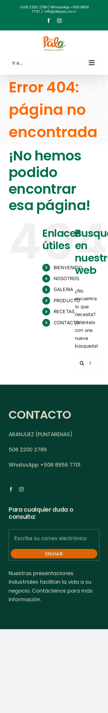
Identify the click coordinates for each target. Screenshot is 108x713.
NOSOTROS (66, 278)
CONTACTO (67, 323)
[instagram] (21, 490)
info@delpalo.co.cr (60, 11)
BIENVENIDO (68, 267)
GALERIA (63, 289)
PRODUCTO (67, 300)
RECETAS (64, 311)
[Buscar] (82, 363)
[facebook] (11, 490)
